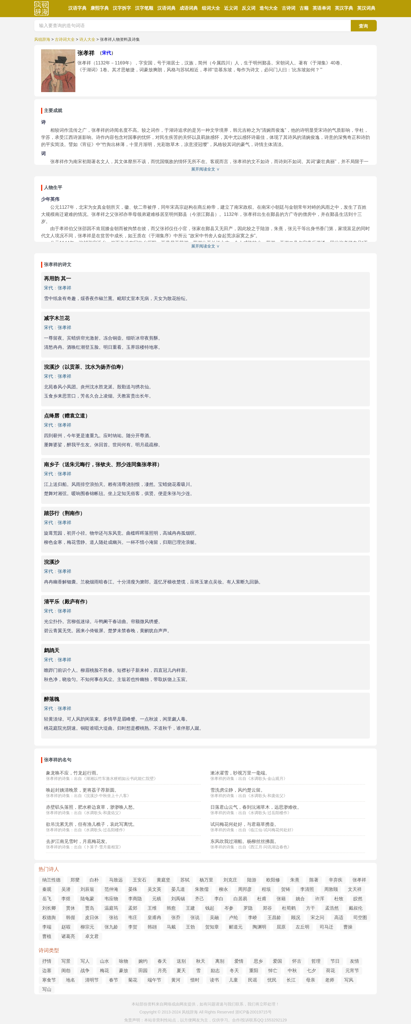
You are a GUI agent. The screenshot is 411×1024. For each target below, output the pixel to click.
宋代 (106, 52)
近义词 (231, 8)
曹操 (347, 926)
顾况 (295, 917)
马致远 (116, 879)
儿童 (233, 980)
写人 (85, 961)
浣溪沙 (51, 562)
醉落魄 (51, 699)
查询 (363, 26)
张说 (195, 917)
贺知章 (212, 926)
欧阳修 (273, 879)
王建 (190, 908)
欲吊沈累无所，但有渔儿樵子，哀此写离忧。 (91, 824)
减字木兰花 (57, 318)
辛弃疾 (335, 879)
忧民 (272, 980)
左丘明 (302, 926)
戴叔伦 (355, 908)
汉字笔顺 (144, 8)
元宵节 (352, 970)
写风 (348, 980)
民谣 (252, 980)
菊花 (132, 980)
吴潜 (65, 889)
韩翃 (152, 926)
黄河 (175, 980)
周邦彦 (245, 889)
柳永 (223, 889)
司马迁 (326, 926)
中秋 (292, 970)
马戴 (171, 926)
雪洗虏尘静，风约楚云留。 (237, 790)
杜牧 (338, 898)
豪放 (123, 970)
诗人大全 (87, 39)
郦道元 (236, 926)
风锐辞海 (42, 39)
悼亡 (272, 970)
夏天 (181, 970)
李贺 (132, 926)
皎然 (357, 898)
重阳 (253, 970)
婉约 (143, 961)
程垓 (266, 889)
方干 (310, 908)
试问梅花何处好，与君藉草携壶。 (244, 824)
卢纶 (233, 917)
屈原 (281, 926)
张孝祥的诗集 (58, 778)
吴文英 (154, 889)
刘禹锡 (178, 898)
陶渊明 (259, 926)
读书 (214, 980)
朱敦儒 (202, 889)
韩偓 (70, 917)
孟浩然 (332, 908)
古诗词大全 (65, 39)
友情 (354, 961)
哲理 (316, 961)
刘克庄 (230, 879)
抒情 (46, 961)
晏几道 (178, 889)
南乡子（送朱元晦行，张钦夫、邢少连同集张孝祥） (103, 464)
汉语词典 (166, 8)
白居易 (240, 898)
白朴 (94, 879)
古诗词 (288, 8)
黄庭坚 (163, 879)
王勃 (190, 926)
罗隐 (248, 908)
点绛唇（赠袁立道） (67, 416)
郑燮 (75, 879)
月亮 (162, 970)
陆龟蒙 (87, 898)
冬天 (234, 970)
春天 (162, 961)
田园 (143, 970)
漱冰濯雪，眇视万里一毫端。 (240, 772)
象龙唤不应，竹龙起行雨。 (73, 772)
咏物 (123, 961)
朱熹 (294, 879)
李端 (46, 926)
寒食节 (49, 980)
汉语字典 (77, 8)
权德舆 (49, 917)
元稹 (156, 898)
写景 (65, 961)
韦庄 (132, 917)
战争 (85, 970)
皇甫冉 (154, 917)
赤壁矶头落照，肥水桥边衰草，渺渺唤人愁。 (91, 807)
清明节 (92, 980)
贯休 (70, 908)
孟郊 (132, 908)
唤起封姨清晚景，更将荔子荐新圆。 (82, 790)
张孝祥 (64, 287)
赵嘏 (65, 926)
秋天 (200, 961)
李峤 (252, 917)
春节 (113, 980)
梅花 (104, 970)
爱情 (238, 961)
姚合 (300, 898)
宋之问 (317, 917)
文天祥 (355, 889)
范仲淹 (111, 889)
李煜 (65, 898)
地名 (70, 980)
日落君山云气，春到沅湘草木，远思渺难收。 (256, 807)
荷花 (330, 970)
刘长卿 (49, 908)
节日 (335, 961)
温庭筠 (111, 908)
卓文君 (92, 936)
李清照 (307, 889)
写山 (46, 989)
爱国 (277, 961)
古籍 (304, 8)
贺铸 (285, 889)
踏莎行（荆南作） (64, 513)
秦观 (46, 889)
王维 (152, 908)
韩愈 (171, 908)
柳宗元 (87, 926)
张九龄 (111, 926)
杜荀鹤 (289, 908)
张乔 (175, 917)
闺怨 (65, 970)
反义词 (248, 8)
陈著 (314, 879)
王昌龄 (274, 917)
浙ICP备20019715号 (253, 1012)
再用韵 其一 (57, 278)
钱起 (209, 908)
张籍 (281, 898)
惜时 (195, 980)
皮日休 (92, 917)
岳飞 (46, 898)
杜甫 (261, 898)
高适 (338, 917)
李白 (218, 898)
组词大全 (211, 8)
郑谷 (267, 908)
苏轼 (185, 879)
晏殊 (132, 889)
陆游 (251, 879)
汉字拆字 (122, 8)
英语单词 (322, 8)
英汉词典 (366, 8)
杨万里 (206, 879)
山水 (104, 961)
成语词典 (189, 8)
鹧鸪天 (51, 650)
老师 (329, 980)
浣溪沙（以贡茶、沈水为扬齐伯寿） (85, 367)
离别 (219, 961)
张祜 (113, 917)
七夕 (311, 970)
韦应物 (111, 898)
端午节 (154, 980)
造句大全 (268, 8)
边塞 (46, 970)
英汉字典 (344, 8)
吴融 (214, 917)
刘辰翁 (87, 889)
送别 (181, 961)
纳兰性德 (51, 879)
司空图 (360, 917)
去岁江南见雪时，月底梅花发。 (78, 841)
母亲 (310, 980)
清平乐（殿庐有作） (67, 602)
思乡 (258, 961)
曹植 (46, 936)
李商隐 (135, 898)
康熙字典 (99, 8)
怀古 (296, 961)
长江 (291, 980)
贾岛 (89, 908)
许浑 (319, 898)
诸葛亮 (68, 936)
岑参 (228, 908)
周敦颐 (331, 889)
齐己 (199, 898)
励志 (215, 970)
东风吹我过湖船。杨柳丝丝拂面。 (244, 841)
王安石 (139, 879)
